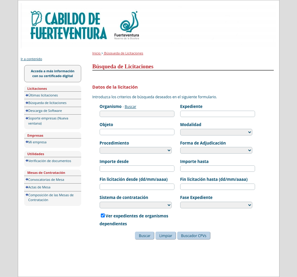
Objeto (106, 124)
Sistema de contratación (124, 197)
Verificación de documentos (49, 160)
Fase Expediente (196, 197)
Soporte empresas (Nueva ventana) (48, 120)
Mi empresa (37, 142)
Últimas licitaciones (43, 95)
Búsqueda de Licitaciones (123, 53)
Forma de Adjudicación (203, 143)
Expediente (191, 106)
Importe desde (114, 161)
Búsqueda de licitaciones (47, 102)
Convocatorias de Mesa (46, 179)
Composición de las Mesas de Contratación (51, 197)
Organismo (111, 106)
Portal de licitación (39, 6)
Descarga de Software (45, 110)
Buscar (130, 106)
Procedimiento (114, 143)
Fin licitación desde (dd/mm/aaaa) (134, 179)
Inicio (96, 53)
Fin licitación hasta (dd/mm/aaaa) (214, 179)
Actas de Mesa (39, 187)
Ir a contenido (31, 59)
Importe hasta (194, 161)
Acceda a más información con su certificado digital (52, 73)
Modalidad (190, 124)
